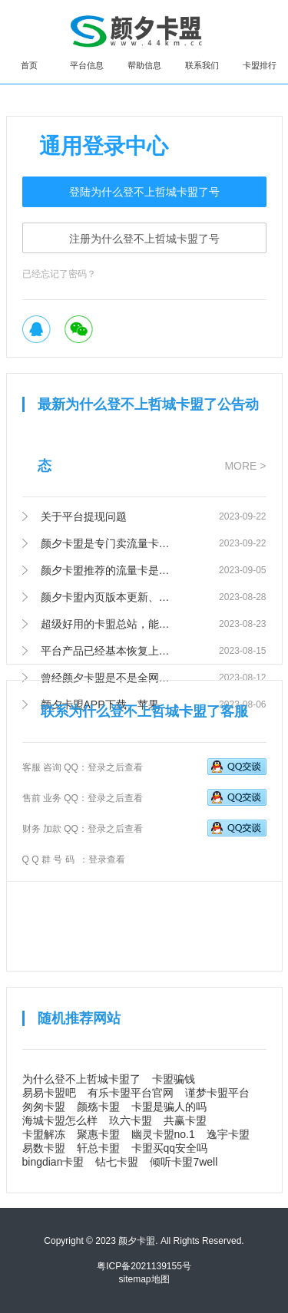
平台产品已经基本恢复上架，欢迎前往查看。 (107, 651)
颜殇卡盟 (98, 1106)
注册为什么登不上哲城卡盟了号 (144, 239)
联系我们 (202, 65)
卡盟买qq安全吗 (169, 1148)
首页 (29, 65)
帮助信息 (144, 65)
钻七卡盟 (116, 1162)
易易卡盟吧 (49, 1093)
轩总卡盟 (98, 1148)
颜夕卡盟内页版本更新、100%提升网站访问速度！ (107, 597)
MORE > (245, 466)
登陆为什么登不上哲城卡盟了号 (144, 192)
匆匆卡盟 (43, 1106)
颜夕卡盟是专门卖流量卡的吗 (107, 543)
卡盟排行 (259, 65)
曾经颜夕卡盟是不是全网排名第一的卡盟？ (107, 677)
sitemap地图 (143, 1279)
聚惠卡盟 (98, 1134)
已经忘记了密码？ (59, 274)
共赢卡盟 (185, 1120)
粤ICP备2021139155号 (144, 1266)
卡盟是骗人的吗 (169, 1106)
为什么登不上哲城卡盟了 (81, 1079)
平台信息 (87, 65)
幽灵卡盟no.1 (163, 1134)
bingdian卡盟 (53, 1162)
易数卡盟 (43, 1148)
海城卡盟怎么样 (60, 1120)
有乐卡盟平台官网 (131, 1093)
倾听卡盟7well (183, 1162)
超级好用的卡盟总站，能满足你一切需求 (107, 624)
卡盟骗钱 (173, 1079)
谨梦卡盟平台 (217, 1093)
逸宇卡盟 (228, 1134)
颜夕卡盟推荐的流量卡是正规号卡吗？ (107, 570)
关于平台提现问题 (84, 516)
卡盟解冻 (43, 1134)
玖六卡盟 (130, 1120)
